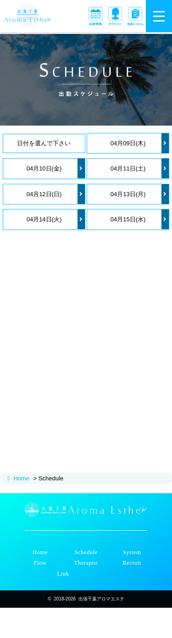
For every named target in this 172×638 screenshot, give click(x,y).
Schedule (85, 552)
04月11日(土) (140, 168)
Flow (40, 562)
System (131, 552)
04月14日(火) (56, 219)
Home (21, 478)
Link (63, 573)
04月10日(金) (56, 168)
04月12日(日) (56, 194)
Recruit (131, 562)
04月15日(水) (140, 219)
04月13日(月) (140, 194)
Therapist (86, 562)
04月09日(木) (140, 143)
